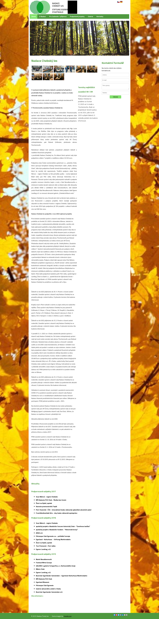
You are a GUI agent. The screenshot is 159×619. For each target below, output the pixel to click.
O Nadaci (42, 16)
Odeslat (115, 97)
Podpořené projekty (77, 16)
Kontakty (100, 16)
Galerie (90, 16)
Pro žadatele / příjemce (58, 16)
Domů (34, 16)
